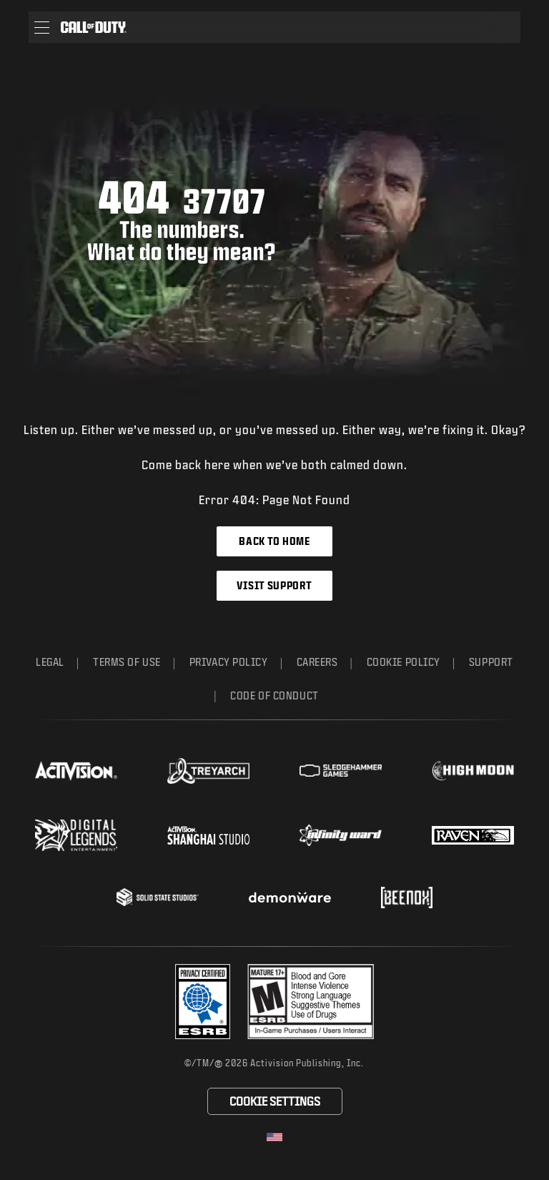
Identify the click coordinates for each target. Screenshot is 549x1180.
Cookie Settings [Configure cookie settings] (274, 1101)
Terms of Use (127, 662)
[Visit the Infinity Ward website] (341, 835)
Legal (50, 662)
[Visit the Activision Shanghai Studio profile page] (208, 835)
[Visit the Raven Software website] (473, 835)
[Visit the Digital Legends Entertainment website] (76, 835)
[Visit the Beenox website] (406, 897)
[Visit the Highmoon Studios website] (473, 770)
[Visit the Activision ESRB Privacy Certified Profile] (203, 1001)
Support (491, 662)
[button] (42, 27)
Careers (317, 662)
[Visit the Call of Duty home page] (94, 27)
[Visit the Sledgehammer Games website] (341, 770)
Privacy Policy (228, 662)
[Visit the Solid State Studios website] (158, 897)
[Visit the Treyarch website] (208, 771)
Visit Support (274, 585)
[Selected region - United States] (274, 1137)
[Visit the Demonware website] (290, 897)
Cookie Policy (403, 662)
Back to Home (274, 541)
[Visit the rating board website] (310, 1001)
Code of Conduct (274, 695)
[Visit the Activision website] (76, 771)
